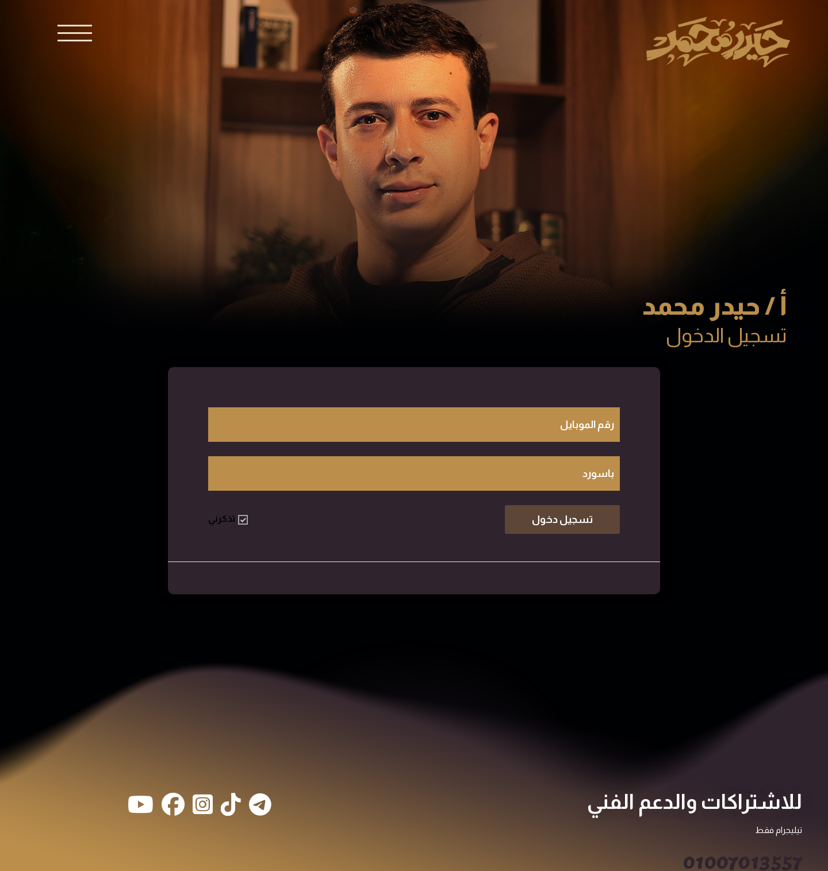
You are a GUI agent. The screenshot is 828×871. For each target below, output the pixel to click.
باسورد (598, 473)
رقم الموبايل (587, 424)
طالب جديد (414, 577)
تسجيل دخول (562, 519)
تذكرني (228, 519)
